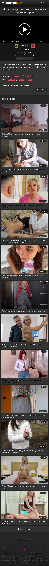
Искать (43, 3)
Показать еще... (24, 529)
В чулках (33, 76)
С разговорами (16, 76)
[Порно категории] (2, 3)
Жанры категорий (24, 540)
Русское (26, 76)
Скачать (25, 58)
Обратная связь (24, 544)
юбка (30, 80)
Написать (40, 89)
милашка (11, 80)
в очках (21, 80)
